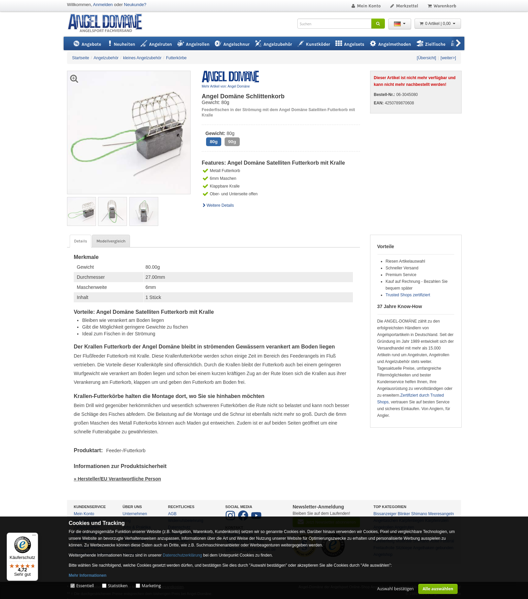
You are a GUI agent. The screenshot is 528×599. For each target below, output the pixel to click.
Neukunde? (135, 4)
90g (232, 141)
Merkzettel (404, 5)
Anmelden (103, 4)
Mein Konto (366, 5)
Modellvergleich (110, 241)
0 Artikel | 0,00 (438, 23)
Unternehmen (135, 513)
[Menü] (34, 537)
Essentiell (85, 586)
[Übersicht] (426, 58)
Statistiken (118, 586)
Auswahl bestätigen (395, 589)
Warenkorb (441, 5)
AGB (172, 513)
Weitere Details (218, 205)
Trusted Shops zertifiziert (408, 295)
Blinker (404, 513)
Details (80, 241)
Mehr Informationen (87, 575)
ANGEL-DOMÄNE (108, 23)
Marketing (151, 586)
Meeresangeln (441, 513)
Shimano (419, 513)
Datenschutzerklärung (182, 555)
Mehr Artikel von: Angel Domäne (226, 86)
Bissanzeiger (385, 513)
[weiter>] (448, 58)
